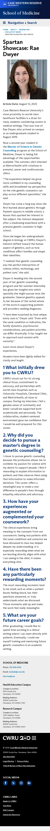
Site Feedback (9, 676)
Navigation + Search (19, 22)
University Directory (11, 814)
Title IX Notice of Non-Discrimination (19, 766)
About (14, 30)
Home (5, 30)
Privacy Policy (23, 761)
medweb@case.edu (17, 672)
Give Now (7, 806)
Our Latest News (13, 32)
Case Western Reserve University (23, 747)
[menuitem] (11, 801)
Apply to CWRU (9, 801)
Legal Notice (8, 761)
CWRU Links (10, 797)
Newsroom (24, 30)
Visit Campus (8, 810)
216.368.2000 (15, 667)
